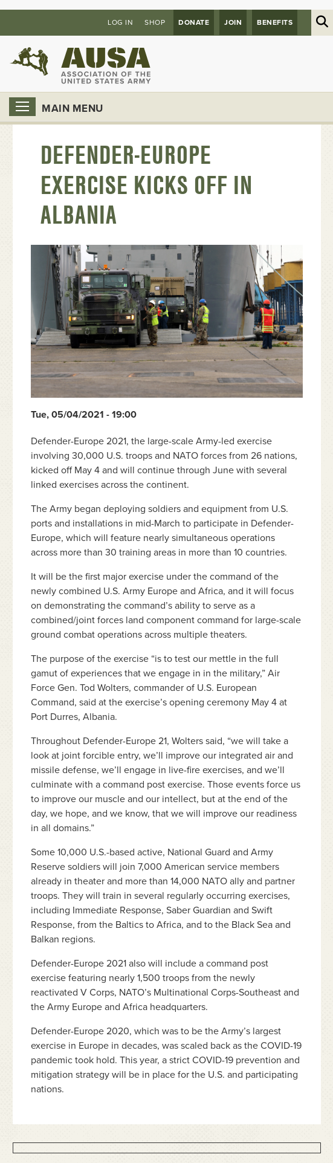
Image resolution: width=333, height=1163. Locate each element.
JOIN (233, 22)
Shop (154, 22)
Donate (193, 22)
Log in (120, 22)
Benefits (275, 22)
